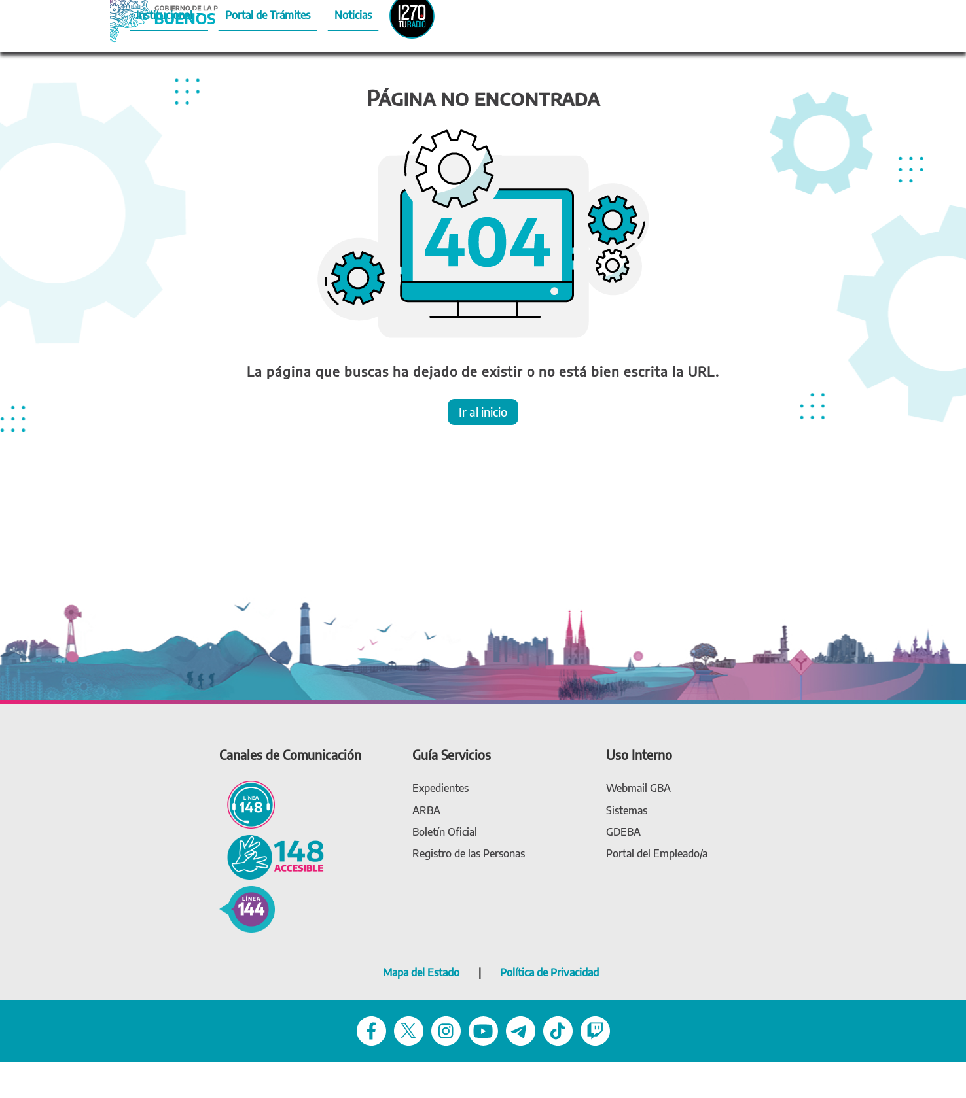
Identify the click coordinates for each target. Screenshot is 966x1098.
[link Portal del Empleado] (656, 853)
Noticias (353, 15)
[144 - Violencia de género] (247, 908)
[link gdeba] (623, 832)
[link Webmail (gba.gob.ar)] (638, 788)
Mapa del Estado (421, 972)
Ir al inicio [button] (483, 411)
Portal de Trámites (267, 15)
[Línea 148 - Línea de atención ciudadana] (247, 803)
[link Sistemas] (626, 810)
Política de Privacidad (549, 972)
